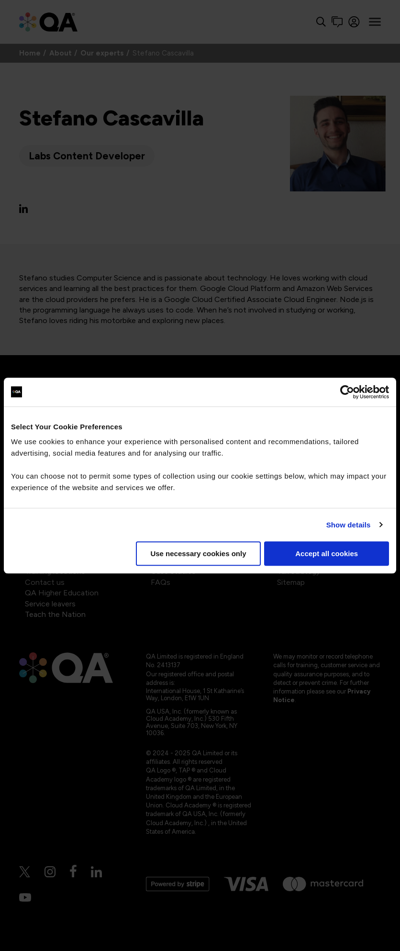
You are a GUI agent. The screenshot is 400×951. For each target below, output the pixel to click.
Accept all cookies (326, 553)
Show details (348, 525)
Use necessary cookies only (198, 553)
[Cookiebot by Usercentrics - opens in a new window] (347, 392)
